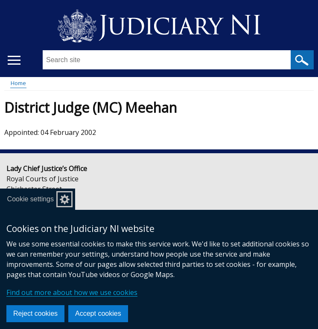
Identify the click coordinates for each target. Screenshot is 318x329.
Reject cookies (35, 313)
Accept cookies (98, 313)
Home (18, 83)
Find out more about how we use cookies (71, 292)
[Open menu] (14, 60)
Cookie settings (30, 199)
